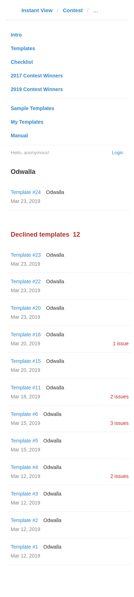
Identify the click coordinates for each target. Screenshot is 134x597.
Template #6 (24, 414)
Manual (19, 135)
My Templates (27, 122)
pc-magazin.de (111, 10)
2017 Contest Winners (37, 76)
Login (117, 152)
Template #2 (24, 520)
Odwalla (55, 192)
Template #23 (26, 255)
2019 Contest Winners (37, 89)
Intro (16, 35)
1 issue (121, 343)
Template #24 (26, 192)
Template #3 (24, 494)
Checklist (22, 62)
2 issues (119, 396)
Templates (23, 48)
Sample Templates (32, 108)
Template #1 (24, 547)
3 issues (119, 423)
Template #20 (26, 308)
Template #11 (26, 387)
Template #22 (26, 281)
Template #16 (26, 334)
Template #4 (24, 467)
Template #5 (24, 441)
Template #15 (26, 361)
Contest (73, 10)
